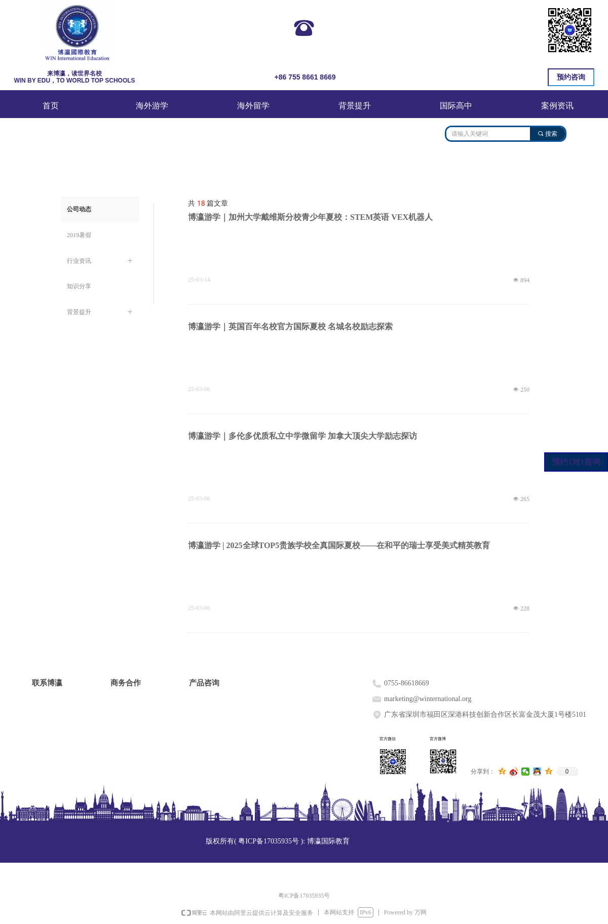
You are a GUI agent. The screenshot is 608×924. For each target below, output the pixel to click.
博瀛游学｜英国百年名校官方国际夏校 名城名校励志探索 (290, 326)
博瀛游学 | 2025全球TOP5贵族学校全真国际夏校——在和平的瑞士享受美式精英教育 (339, 545)
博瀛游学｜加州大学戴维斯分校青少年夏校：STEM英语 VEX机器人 (310, 217)
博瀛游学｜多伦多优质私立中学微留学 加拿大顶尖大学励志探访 (302, 436)
